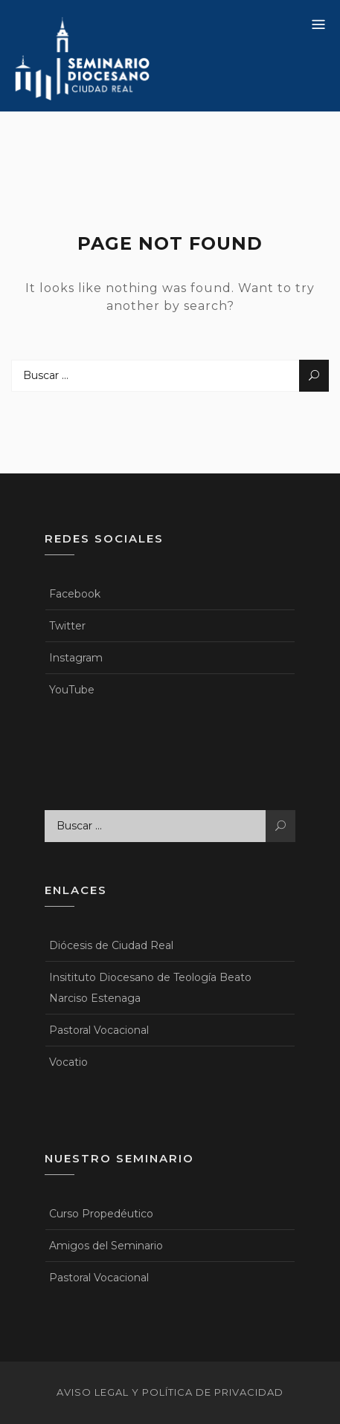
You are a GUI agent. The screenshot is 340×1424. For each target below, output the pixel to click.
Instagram (76, 657)
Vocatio (68, 1062)
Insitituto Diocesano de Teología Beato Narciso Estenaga (150, 988)
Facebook (74, 594)
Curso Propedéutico (101, 1213)
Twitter (67, 625)
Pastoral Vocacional (99, 1030)
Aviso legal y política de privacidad (170, 1392)
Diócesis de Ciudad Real (111, 945)
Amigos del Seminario (106, 1245)
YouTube (71, 689)
